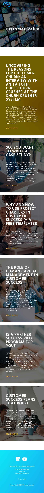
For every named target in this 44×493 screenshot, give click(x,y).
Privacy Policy (22, 479)
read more (12, 128)
